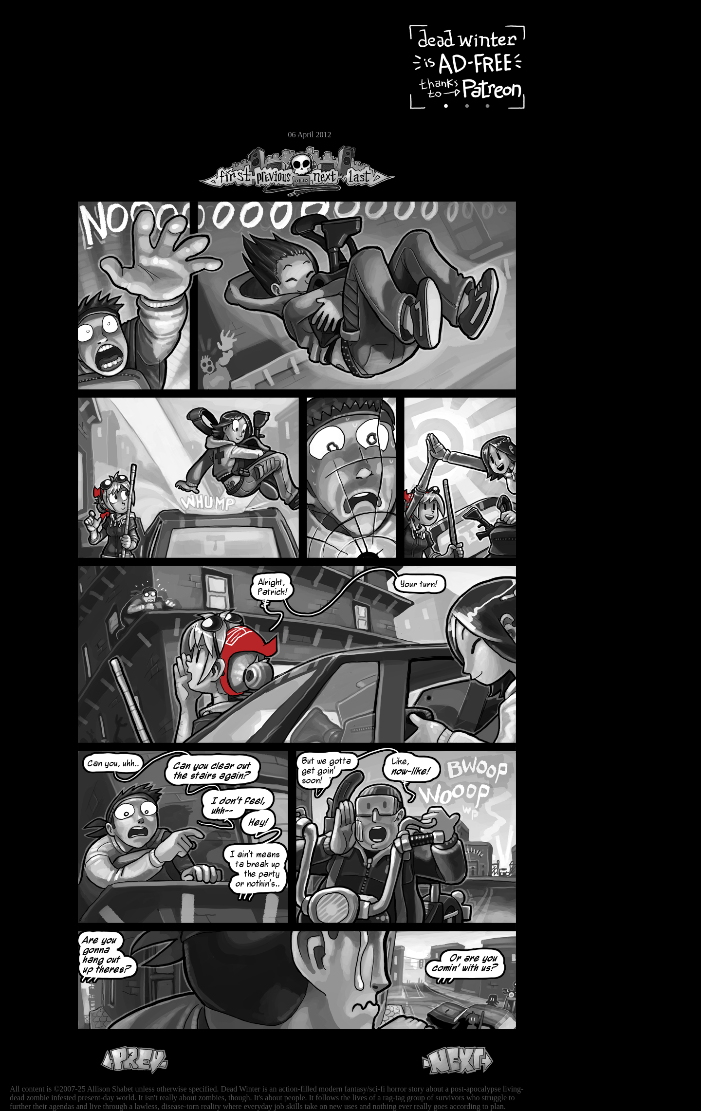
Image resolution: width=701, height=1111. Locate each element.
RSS (36, 151)
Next (321, 171)
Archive (36, 69)
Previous (277, 171)
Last (368, 171)
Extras (36, 102)
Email (36, 134)
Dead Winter (73, 30)
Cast (36, 86)
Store (36, 118)
